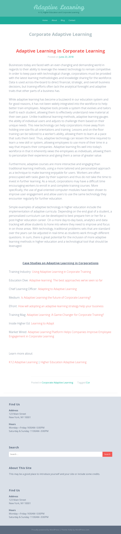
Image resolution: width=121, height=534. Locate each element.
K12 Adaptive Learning (23, 362)
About (54, 20)
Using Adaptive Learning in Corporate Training (61, 272)
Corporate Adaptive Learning (57, 382)
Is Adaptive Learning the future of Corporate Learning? (56, 297)
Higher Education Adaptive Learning (63, 362)
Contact (72, 20)
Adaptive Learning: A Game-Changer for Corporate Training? (65, 315)
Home (45, 20)
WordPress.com (82, 529)
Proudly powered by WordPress (45, 529)
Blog (63, 20)
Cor (88, 382)
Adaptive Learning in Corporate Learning (60, 51)
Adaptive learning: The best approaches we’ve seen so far (66, 280)
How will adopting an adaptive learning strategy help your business (60, 306)
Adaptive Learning (58, 7)
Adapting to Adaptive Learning (57, 289)
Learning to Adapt (42, 323)
